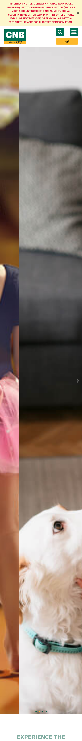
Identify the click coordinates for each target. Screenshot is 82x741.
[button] (74, 32)
